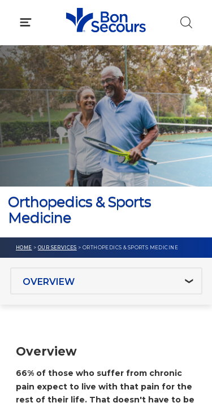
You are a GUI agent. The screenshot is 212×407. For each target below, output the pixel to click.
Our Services (57, 247)
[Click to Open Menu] (26, 22)
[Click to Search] (186, 22)
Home (24, 247)
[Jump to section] (106, 281)
